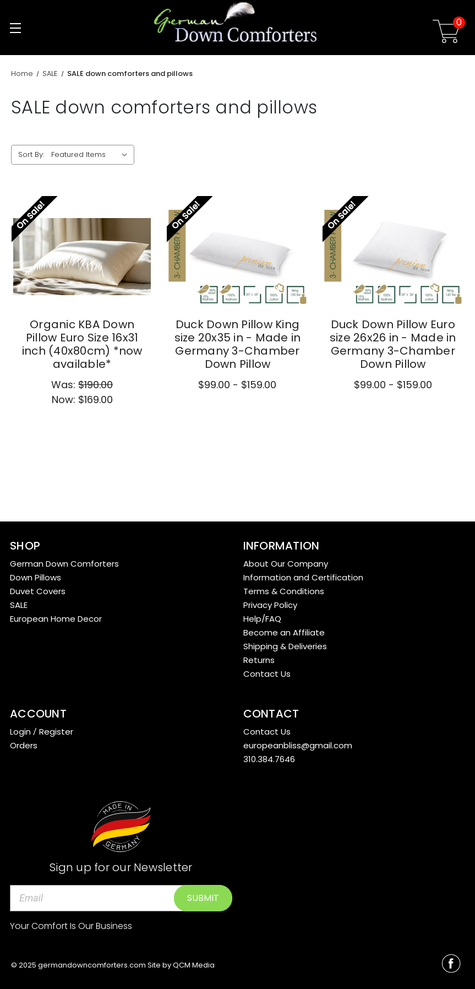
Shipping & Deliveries (285, 646)
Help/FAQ (262, 618)
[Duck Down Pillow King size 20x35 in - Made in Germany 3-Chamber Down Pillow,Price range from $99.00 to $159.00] (237, 257)
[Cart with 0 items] (446, 33)
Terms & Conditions (283, 591)
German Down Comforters (64, 563)
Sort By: (31, 154)
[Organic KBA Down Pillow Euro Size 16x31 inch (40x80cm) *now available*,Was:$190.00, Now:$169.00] (82, 257)
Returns (259, 660)
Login (20, 731)
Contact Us (267, 674)
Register (56, 731)
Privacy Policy (270, 605)
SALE (19, 605)
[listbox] (92, 154)
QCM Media (194, 965)
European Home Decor (56, 618)
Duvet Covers (37, 591)
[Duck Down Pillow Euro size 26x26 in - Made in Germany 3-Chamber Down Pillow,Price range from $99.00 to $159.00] (393, 257)
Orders (23, 745)
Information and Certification (303, 577)
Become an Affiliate (284, 632)
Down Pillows (35, 577)
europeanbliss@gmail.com (297, 745)
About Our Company (285, 563)
